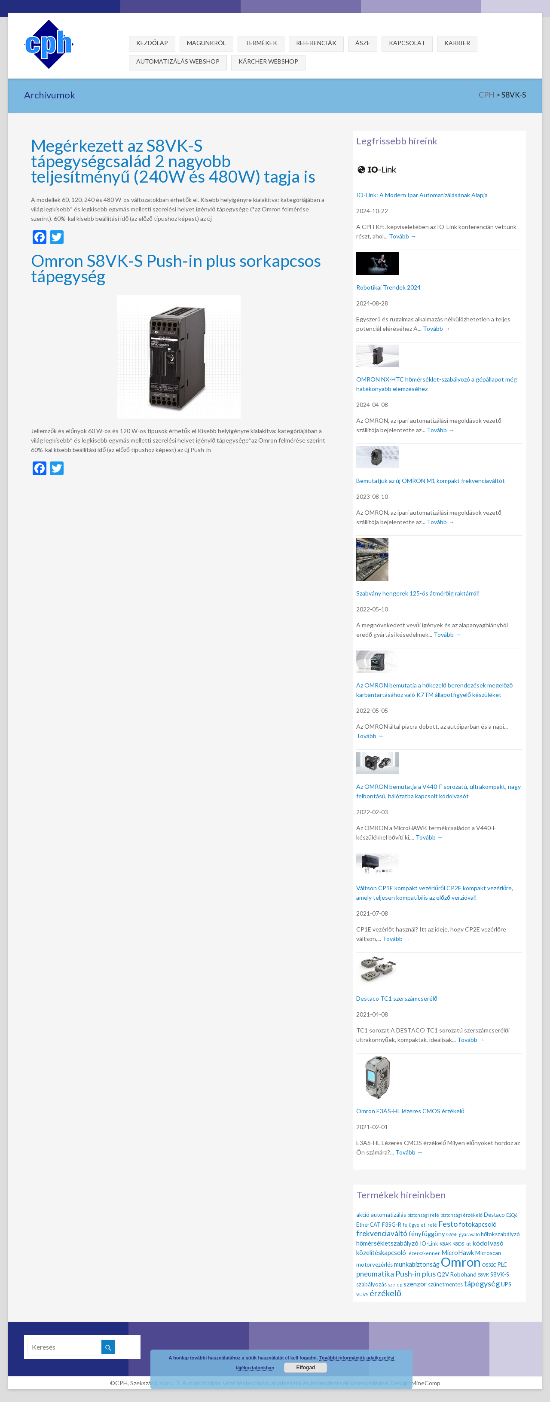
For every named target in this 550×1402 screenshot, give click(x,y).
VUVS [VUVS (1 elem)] (362, 1294)
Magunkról (206, 42)
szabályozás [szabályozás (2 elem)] (371, 1284)
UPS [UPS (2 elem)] (506, 1284)
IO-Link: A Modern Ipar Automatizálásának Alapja (422, 195)
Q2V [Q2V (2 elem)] (443, 1274)
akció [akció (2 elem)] (363, 1214)
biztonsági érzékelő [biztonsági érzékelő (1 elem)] (461, 1215)
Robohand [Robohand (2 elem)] (463, 1274)
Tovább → (402, 236)
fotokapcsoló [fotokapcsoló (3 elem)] (478, 1224)
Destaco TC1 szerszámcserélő (396, 998)
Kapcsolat (407, 42)
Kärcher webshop (268, 61)
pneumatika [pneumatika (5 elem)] (375, 1273)
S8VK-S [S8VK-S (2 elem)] (499, 1274)
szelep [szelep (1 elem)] (395, 1284)
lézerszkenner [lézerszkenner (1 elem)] (423, 1253)
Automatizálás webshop (178, 61)
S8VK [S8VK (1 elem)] (483, 1274)
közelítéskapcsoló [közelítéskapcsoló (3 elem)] (381, 1252)
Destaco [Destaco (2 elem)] (494, 1214)
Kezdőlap (152, 42)
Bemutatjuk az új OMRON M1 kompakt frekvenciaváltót (430, 480)
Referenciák (316, 42)
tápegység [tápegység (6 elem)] (482, 1283)
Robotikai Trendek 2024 (388, 287)
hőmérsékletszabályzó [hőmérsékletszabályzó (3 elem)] (387, 1243)
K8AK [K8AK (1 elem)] (445, 1243)
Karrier (457, 42)
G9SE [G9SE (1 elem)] (452, 1234)
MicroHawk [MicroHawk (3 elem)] (457, 1252)
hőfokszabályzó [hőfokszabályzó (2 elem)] (500, 1234)
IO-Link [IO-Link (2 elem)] (429, 1243)
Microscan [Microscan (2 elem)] (488, 1252)
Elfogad (305, 1368)
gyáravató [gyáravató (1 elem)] (469, 1234)
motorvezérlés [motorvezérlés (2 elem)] (374, 1264)
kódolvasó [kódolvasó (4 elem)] (488, 1243)
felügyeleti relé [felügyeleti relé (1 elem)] (420, 1225)
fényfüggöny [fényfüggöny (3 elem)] (427, 1233)
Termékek (261, 42)
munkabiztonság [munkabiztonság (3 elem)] (417, 1264)
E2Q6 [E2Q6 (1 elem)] (511, 1215)
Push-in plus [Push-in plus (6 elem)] (415, 1273)
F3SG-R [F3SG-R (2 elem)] (391, 1224)
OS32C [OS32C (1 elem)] (489, 1265)
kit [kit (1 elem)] (468, 1243)
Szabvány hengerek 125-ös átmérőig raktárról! (418, 593)
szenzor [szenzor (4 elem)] (415, 1284)
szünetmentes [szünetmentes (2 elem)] (445, 1284)
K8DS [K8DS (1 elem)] (458, 1243)
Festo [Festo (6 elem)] (448, 1223)
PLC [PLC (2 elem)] (502, 1264)
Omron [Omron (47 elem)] (461, 1261)
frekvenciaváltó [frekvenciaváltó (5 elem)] (381, 1233)
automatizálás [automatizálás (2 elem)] (388, 1214)
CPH (487, 94)
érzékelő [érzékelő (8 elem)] (385, 1293)
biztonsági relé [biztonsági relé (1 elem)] (423, 1215)
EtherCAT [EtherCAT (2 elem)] (368, 1224)
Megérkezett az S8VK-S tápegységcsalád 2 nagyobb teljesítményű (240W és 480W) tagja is (173, 160)
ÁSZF (362, 42)
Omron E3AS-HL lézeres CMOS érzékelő (410, 1111)
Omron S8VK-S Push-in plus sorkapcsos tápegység (176, 268)
